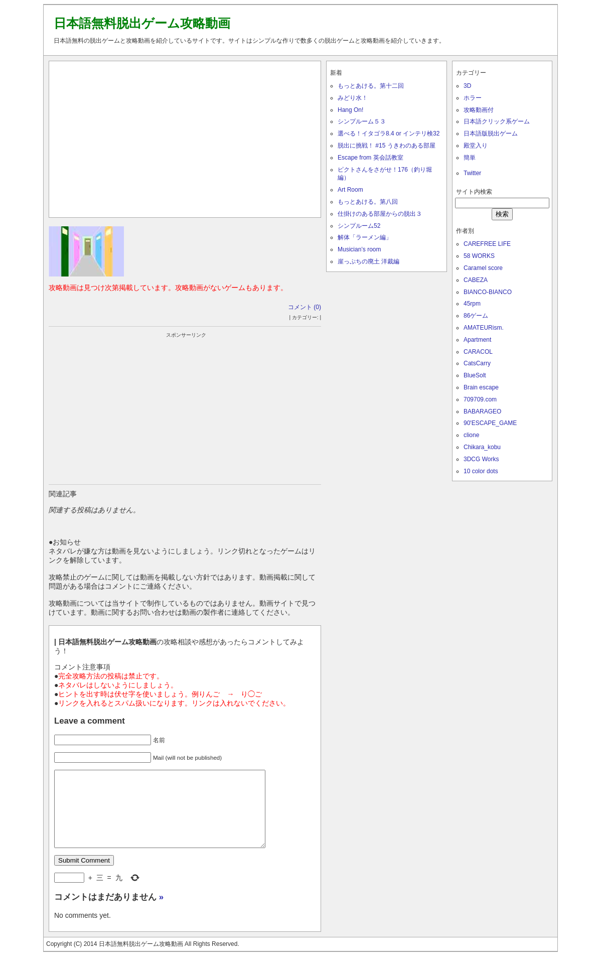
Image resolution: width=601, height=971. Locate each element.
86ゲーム (476, 315)
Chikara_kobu (482, 447)
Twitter (472, 173)
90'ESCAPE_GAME (490, 423)
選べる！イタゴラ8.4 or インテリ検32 (388, 133)
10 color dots (481, 471)
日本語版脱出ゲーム (491, 133)
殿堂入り (476, 145)
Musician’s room (359, 249)
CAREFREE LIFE (487, 243)
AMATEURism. (484, 327)
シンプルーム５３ (362, 121)
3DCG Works (481, 459)
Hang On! (350, 109)
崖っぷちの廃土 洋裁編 (368, 261)
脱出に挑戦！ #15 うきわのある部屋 (386, 145)
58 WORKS (479, 255)
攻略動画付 (479, 109)
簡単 (470, 157)
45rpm (472, 303)
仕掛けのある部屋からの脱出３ (380, 213)
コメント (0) (304, 307)
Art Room (350, 189)
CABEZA (476, 280)
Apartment (477, 339)
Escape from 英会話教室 (370, 157)
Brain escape (481, 387)
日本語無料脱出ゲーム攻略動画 (142, 23)
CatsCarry (477, 363)
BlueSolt (475, 375)
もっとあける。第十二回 (371, 85)
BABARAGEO (482, 411)
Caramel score (483, 267)
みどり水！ (353, 97)
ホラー (473, 97)
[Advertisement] (185, 137)
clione (471, 435)
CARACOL (478, 351)
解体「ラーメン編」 (365, 237)
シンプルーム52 (359, 225)
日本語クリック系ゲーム (497, 121)
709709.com (480, 399)
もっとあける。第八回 (368, 201)
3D (467, 85)
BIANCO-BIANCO (488, 292)
